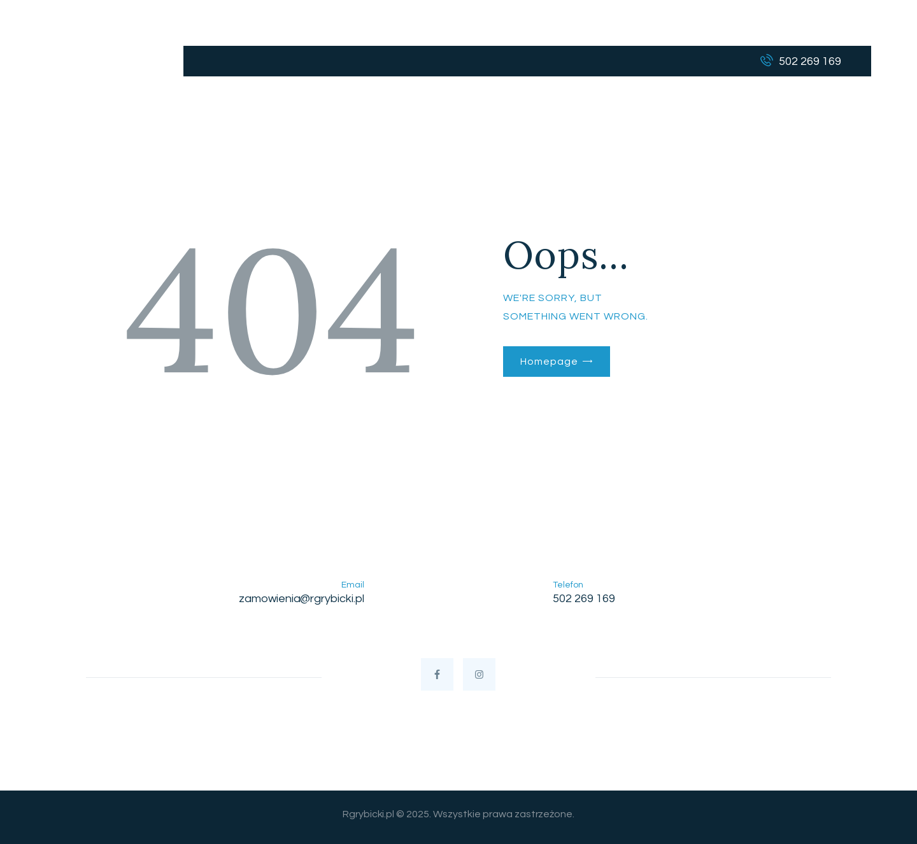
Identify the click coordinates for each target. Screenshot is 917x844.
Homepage (549, 361)
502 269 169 (584, 599)
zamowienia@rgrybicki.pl (301, 599)
